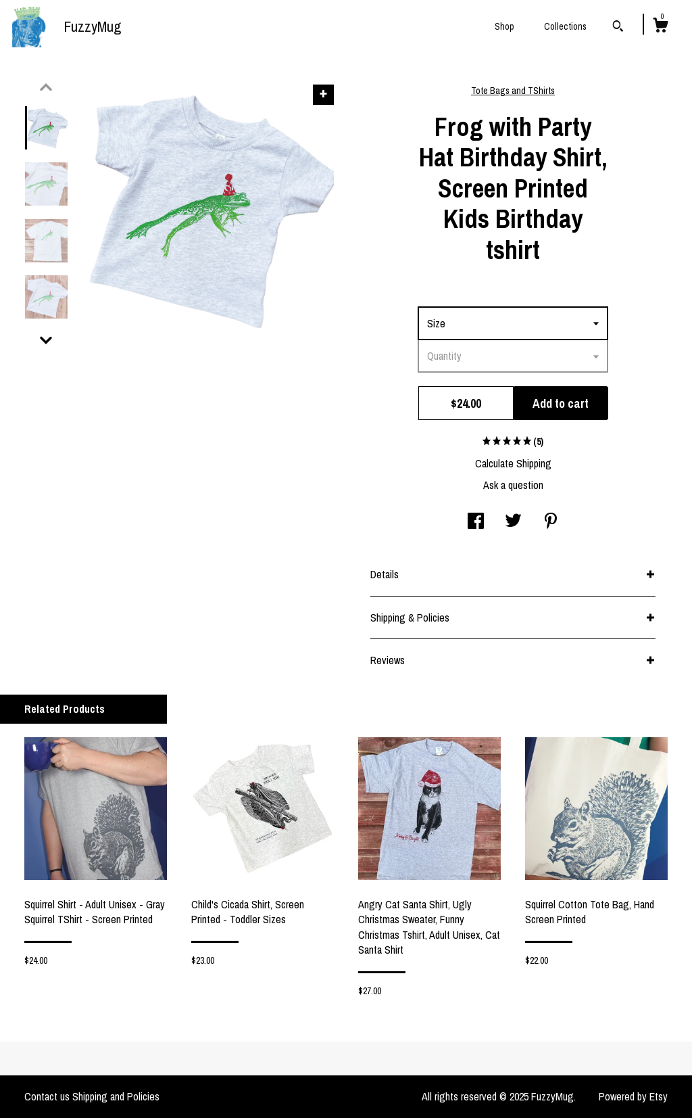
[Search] (618, 27)
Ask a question (513, 485)
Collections (565, 26)
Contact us (47, 1096)
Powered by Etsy (633, 1096)
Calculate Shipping (513, 463)
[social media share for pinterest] (551, 522)
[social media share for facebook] (476, 522)
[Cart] (660, 27)
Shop (504, 26)
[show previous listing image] (46, 87)
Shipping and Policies (115, 1096)
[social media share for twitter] (513, 522)
